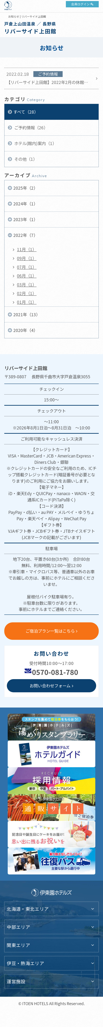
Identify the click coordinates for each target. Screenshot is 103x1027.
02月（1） (26, 293)
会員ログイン (80, 4)
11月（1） (26, 249)
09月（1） (26, 258)
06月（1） (26, 276)
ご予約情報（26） (30, 127)
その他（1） (25, 159)
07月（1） (26, 267)
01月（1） (26, 302)
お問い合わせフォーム (50, 686)
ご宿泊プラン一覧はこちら (50, 631)
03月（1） (26, 284)
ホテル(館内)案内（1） (34, 143)
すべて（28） (25, 112)
